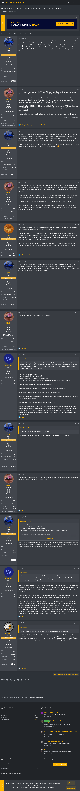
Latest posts (48, 708)
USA (15, 383)
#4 (78, 182)
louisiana (13, 654)
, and (30, 255)
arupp (4, 11)
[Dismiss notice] (76, 18)
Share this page (60, 764)
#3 (78, 131)
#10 (78, 475)
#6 (78, 262)
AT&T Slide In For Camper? (52, 712)
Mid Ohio (13, 118)
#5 (78, 225)
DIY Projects (48, 716)
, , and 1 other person (35, 125)
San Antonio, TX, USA (10, 71)
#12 (78, 568)
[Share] (75, 38)
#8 (78, 355)
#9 (78, 424)
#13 (78, 623)
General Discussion (50, 737)
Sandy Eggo (12, 255)
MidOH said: (23, 428)
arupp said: (23, 359)
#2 (78, 89)
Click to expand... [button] (49, 538)
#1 (78, 38)
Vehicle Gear (48, 753)
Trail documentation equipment (53, 741)
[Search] (77, 2)
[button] (3, 2)
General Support (49, 726)
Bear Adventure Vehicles (51, 750)
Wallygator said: (25, 521)
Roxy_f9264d (35, 720)
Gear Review (48, 745)
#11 (78, 517)
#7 (78, 313)
